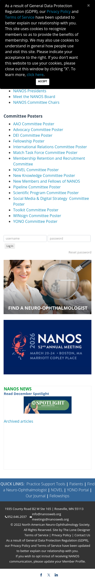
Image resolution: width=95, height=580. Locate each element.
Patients (76, 484)
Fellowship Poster (29, 141)
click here (35, 74)
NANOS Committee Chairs (36, 102)
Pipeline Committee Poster (37, 187)
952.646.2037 (17, 516)
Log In (9, 246)
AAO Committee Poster (33, 123)
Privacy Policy (61, 535)
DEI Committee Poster (32, 135)
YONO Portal (78, 489)
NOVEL (57, 489)
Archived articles (18, 421)
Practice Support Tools (46, 484)
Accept (42, 81)
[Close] (88, 5)
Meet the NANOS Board (34, 96)
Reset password (79, 252)
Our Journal (35, 495)
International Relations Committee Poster (50, 146)
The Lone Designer (76, 530)
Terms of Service (36, 535)
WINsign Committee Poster (37, 215)
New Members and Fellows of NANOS (46, 181)
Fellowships (59, 495)
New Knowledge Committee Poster (44, 175)
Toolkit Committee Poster (35, 210)
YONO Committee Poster (35, 221)
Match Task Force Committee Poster (45, 152)
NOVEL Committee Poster (36, 169)
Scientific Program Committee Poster (46, 192)
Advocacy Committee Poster (38, 129)
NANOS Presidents (29, 90)
